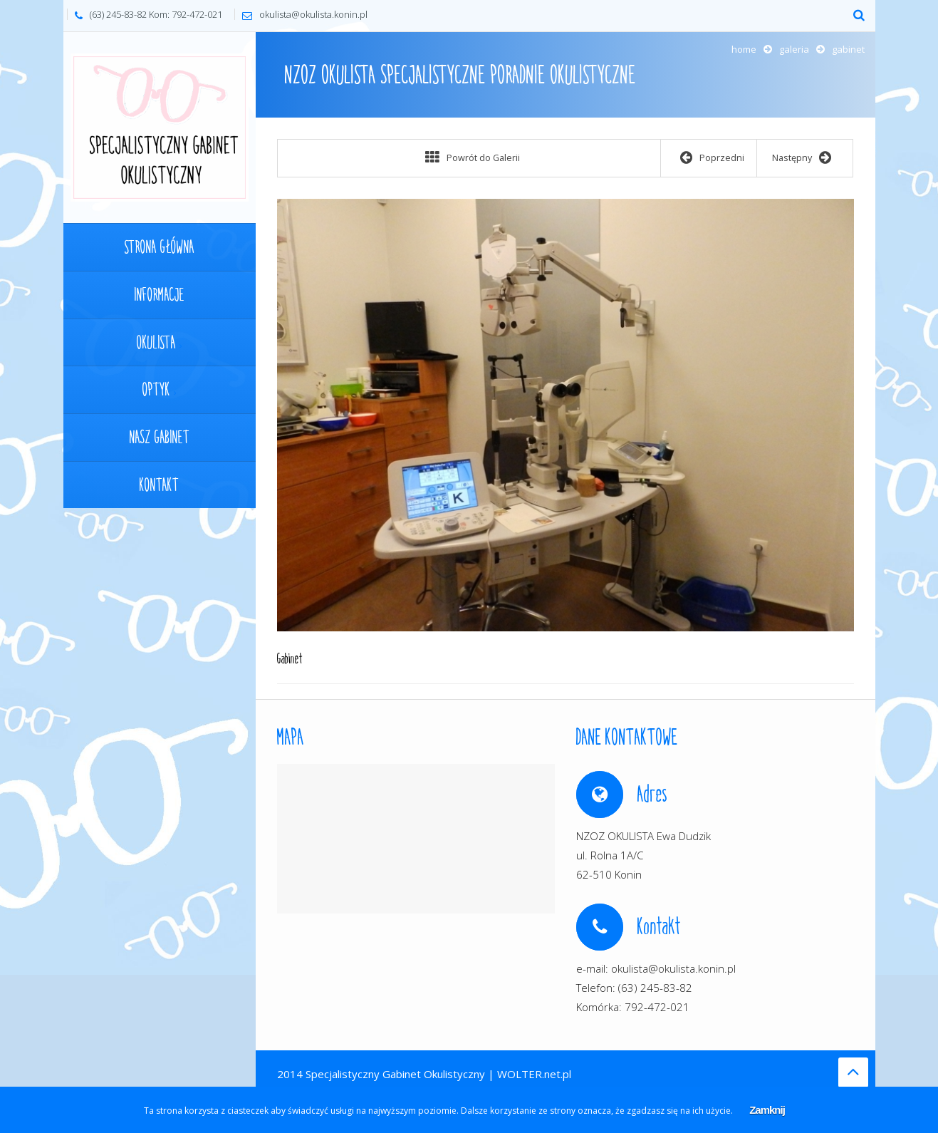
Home (743, 49)
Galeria (794, 49)
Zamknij (767, 1110)
